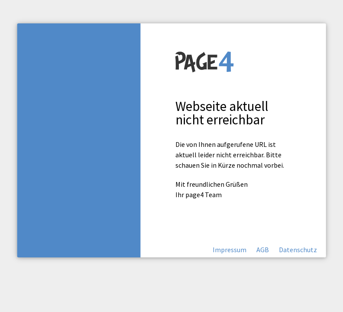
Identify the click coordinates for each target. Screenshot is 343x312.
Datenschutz (298, 249)
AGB (262, 249)
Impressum (229, 249)
